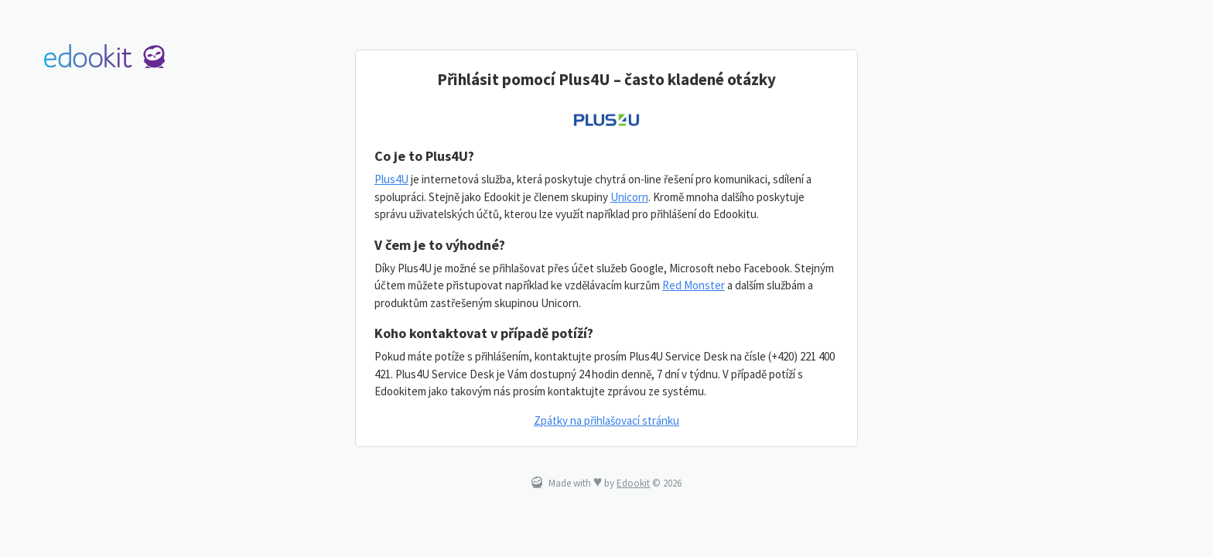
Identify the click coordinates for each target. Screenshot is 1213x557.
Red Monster (693, 285)
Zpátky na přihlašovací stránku (606, 420)
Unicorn (629, 197)
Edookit (633, 483)
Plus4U (391, 179)
